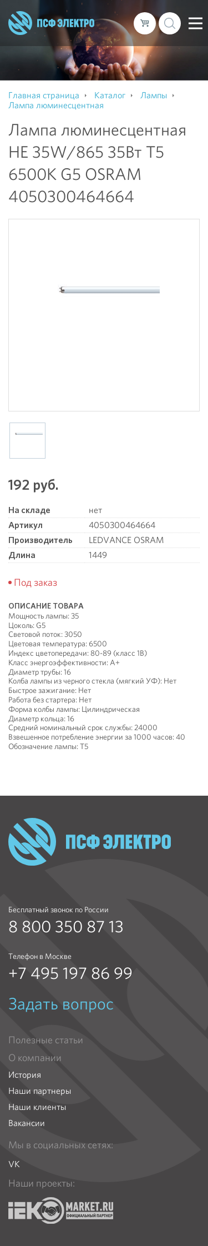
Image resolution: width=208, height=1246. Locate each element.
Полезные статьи (45, 1040)
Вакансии (26, 1123)
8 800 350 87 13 (66, 926)
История (24, 1074)
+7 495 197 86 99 (70, 973)
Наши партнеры (39, 1091)
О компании (35, 1058)
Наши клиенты (37, 1107)
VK (14, 1164)
